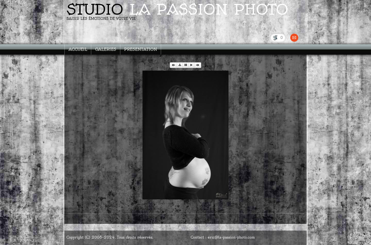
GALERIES (105, 49)
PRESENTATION (140, 49)
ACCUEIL (78, 49)
